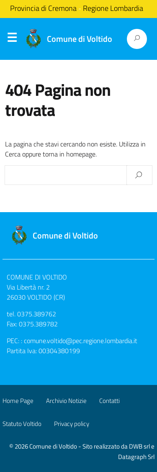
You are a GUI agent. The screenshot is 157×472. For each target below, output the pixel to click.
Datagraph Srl (136, 457)
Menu (11, 39)
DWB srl (139, 446)
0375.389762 (36, 314)
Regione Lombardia (113, 8)
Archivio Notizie (66, 400)
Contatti (109, 400)
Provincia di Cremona (43, 8)
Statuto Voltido (22, 423)
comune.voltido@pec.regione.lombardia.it (80, 341)
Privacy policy (71, 423)
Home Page (18, 400)
